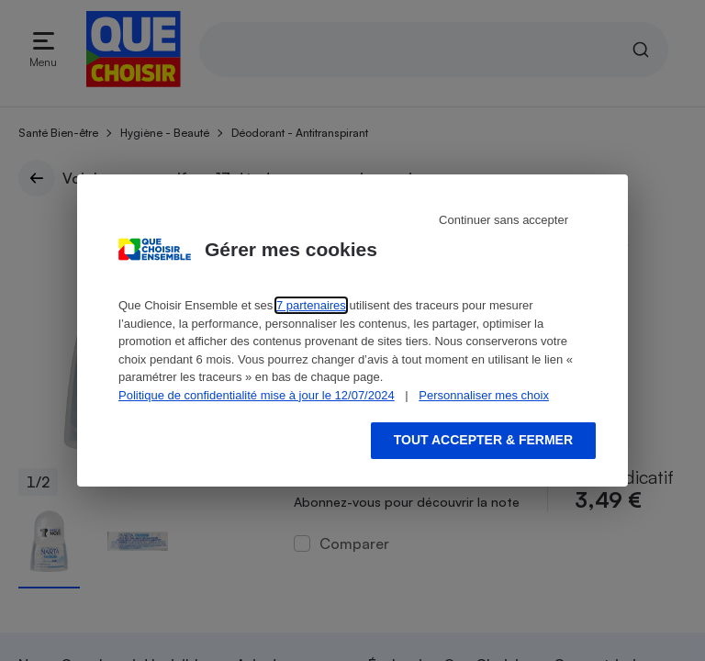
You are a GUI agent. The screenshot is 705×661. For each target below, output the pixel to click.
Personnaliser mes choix (484, 395)
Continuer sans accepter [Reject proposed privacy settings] (503, 220)
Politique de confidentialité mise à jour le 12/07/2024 (256, 395)
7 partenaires (311, 305)
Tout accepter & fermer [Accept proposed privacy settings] (483, 439)
